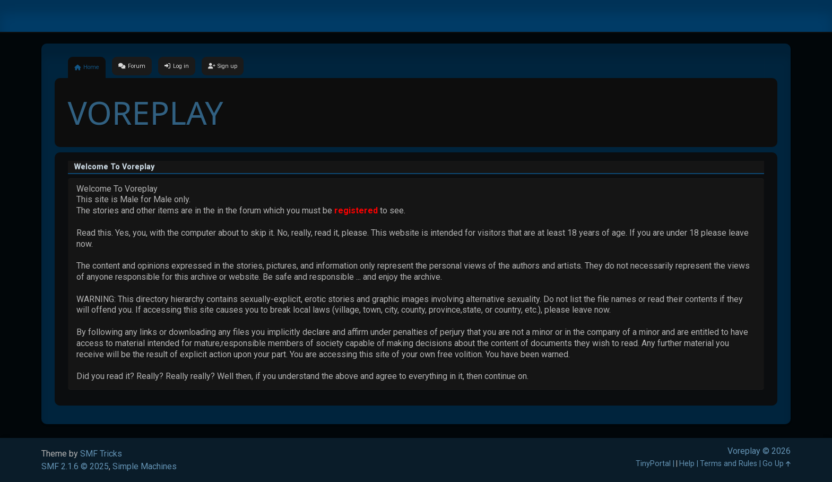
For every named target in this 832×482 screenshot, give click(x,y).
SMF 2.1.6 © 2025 (75, 466)
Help (687, 463)
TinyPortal (653, 463)
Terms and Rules (728, 463)
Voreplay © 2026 (759, 451)
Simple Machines (144, 466)
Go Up (776, 463)
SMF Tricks (101, 454)
